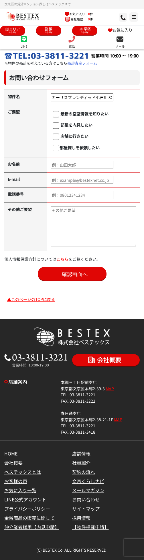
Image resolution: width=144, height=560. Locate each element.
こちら (62, 259)
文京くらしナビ (88, 481)
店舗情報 (81, 453)
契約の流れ (83, 471)
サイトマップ (86, 508)
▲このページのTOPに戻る (31, 299)
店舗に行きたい (70, 136)
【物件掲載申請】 (90, 527)
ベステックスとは (22, 471)
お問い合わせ (86, 499)
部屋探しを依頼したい (76, 147)
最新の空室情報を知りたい (81, 114)
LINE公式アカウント (25, 499)
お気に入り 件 (79, 13)
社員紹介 (81, 462)
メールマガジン (88, 490)
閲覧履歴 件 (79, 19)
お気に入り (120, 30)
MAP (110, 388)
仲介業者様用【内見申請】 (31, 527)
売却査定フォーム (82, 63)
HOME (10, 453)
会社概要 (13, 462)
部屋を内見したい (72, 125)
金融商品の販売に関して (29, 517)
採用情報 (81, 517)
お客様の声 (15, 481)
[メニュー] (116, 17)
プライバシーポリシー (27, 508)
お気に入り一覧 (20, 490)
